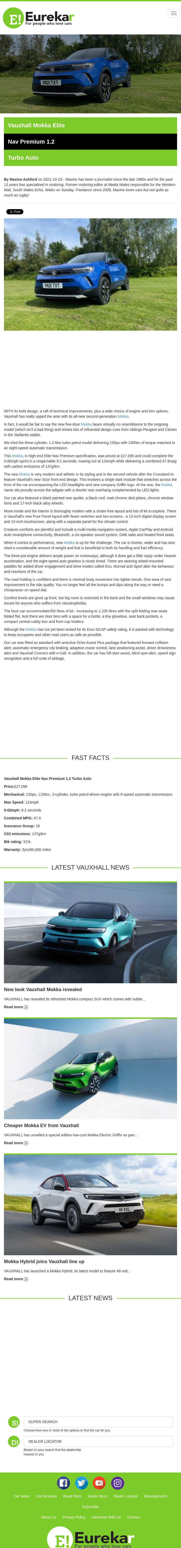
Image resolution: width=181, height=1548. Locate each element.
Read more (16, 1007)
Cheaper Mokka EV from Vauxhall (41, 1125)
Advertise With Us (106, 1517)
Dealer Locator (125, 1496)
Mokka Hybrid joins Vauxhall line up (44, 1261)
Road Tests (72, 1496)
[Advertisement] (90, 372)
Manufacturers (155, 1496)
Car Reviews (46, 1496)
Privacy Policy (74, 1517)
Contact (133, 1517)
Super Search (42, 1422)
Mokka (123, 416)
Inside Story (97, 1496)
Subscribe (90, 1507)
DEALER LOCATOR (45, 1441)
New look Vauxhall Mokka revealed (43, 989)
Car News (21, 1496)
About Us (48, 1517)
